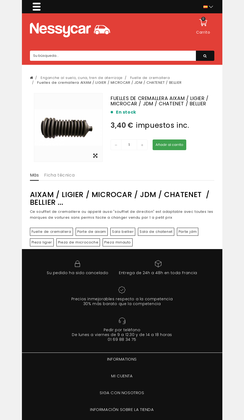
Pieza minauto (117, 242)
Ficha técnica (59, 175)
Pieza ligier (42, 242)
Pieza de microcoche (78, 242)
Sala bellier (123, 231)
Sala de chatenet (156, 231)
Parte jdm (188, 231)
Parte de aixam (91, 231)
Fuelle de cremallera (51, 231)
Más (34, 175)
